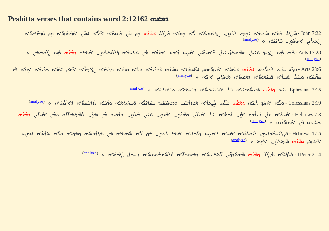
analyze (250, 39)
